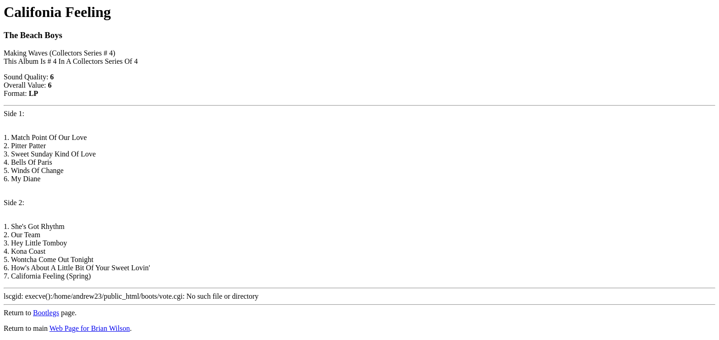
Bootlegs (46, 313)
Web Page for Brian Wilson (90, 328)
